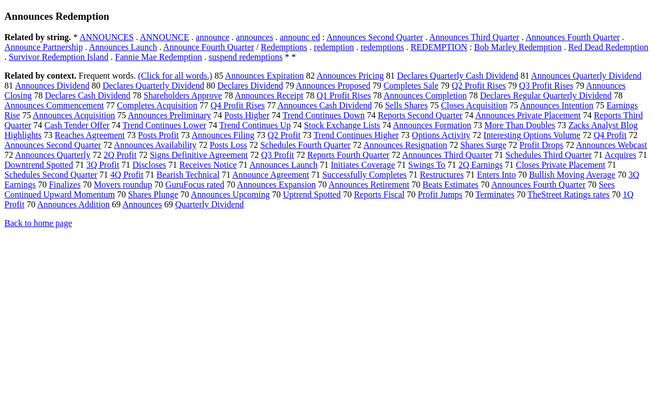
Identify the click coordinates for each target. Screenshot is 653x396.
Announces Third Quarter (474, 37)
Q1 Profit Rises (344, 95)
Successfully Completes (364, 174)
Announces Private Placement (527, 115)
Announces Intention (557, 105)
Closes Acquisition (474, 105)
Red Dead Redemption (608, 47)
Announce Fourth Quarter (208, 47)
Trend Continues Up (255, 125)
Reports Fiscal (379, 194)
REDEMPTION (439, 47)
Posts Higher (246, 115)
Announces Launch (123, 47)
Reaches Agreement (90, 135)
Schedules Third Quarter (549, 155)
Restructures (442, 174)
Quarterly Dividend (209, 204)
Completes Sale (411, 85)
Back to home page (38, 223)
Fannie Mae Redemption (158, 57)
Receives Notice (207, 164)
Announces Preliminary (169, 115)
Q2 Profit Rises (479, 85)
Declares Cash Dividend (88, 95)
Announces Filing (222, 135)
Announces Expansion (276, 184)
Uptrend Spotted (312, 194)
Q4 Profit (610, 135)
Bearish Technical (188, 174)
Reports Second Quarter (420, 115)
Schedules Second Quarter (50, 174)
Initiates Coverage (363, 164)
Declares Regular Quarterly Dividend (545, 95)
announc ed (300, 37)
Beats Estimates (451, 184)
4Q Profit (126, 174)
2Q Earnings (480, 164)
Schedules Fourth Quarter (305, 145)
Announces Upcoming (230, 194)
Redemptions (284, 47)
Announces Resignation (405, 145)
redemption (334, 47)
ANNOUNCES (106, 37)
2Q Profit (119, 155)
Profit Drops (541, 145)
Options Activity (441, 135)
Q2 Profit (284, 135)
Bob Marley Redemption (518, 47)
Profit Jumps (440, 194)
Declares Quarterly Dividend (153, 85)
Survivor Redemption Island (58, 57)
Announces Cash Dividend (325, 105)
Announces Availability (155, 145)
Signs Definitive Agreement (199, 155)
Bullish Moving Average (572, 174)
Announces (142, 204)
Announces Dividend (52, 85)
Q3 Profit (277, 155)
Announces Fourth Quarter (572, 37)
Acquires (621, 155)
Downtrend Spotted (38, 164)
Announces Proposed (333, 85)
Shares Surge (483, 145)
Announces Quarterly (52, 155)
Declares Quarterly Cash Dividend (457, 75)
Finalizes (65, 184)
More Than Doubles (519, 125)
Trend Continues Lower (164, 125)
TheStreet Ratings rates (569, 194)
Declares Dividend (250, 85)
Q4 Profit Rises (238, 105)
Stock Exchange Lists (342, 125)
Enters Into (496, 174)
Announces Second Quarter (374, 37)
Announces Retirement (369, 184)
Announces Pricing (350, 75)
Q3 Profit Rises (546, 85)
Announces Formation (432, 125)
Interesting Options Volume (532, 135)
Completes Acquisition (157, 105)
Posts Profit (158, 135)
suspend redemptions (246, 57)
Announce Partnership (43, 47)
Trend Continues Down (324, 115)
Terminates (494, 194)
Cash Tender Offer (77, 125)
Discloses (149, 164)
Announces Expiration (264, 75)
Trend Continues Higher (356, 135)
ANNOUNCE (164, 37)
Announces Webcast (612, 145)
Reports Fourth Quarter (348, 155)
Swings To (427, 164)
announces (254, 37)
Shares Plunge (153, 194)
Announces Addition (73, 204)
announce (212, 37)
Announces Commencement (54, 105)
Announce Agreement (271, 174)
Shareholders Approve (182, 95)
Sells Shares (406, 105)
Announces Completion (425, 95)
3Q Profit (102, 164)
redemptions (382, 47)
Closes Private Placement (560, 164)
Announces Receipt (269, 95)
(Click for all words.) (175, 75)
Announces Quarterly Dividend (586, 75)
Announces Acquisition (74, 115)
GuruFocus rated (194, 184)
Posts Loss (228, 145)
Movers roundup (123, 184)
